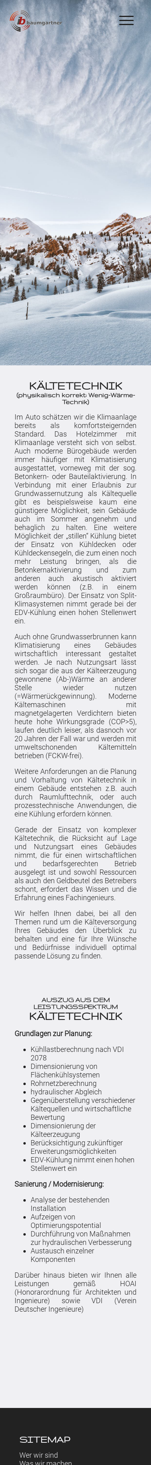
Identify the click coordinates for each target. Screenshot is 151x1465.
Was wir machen (45, 1459)
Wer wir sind (38, 1450)
